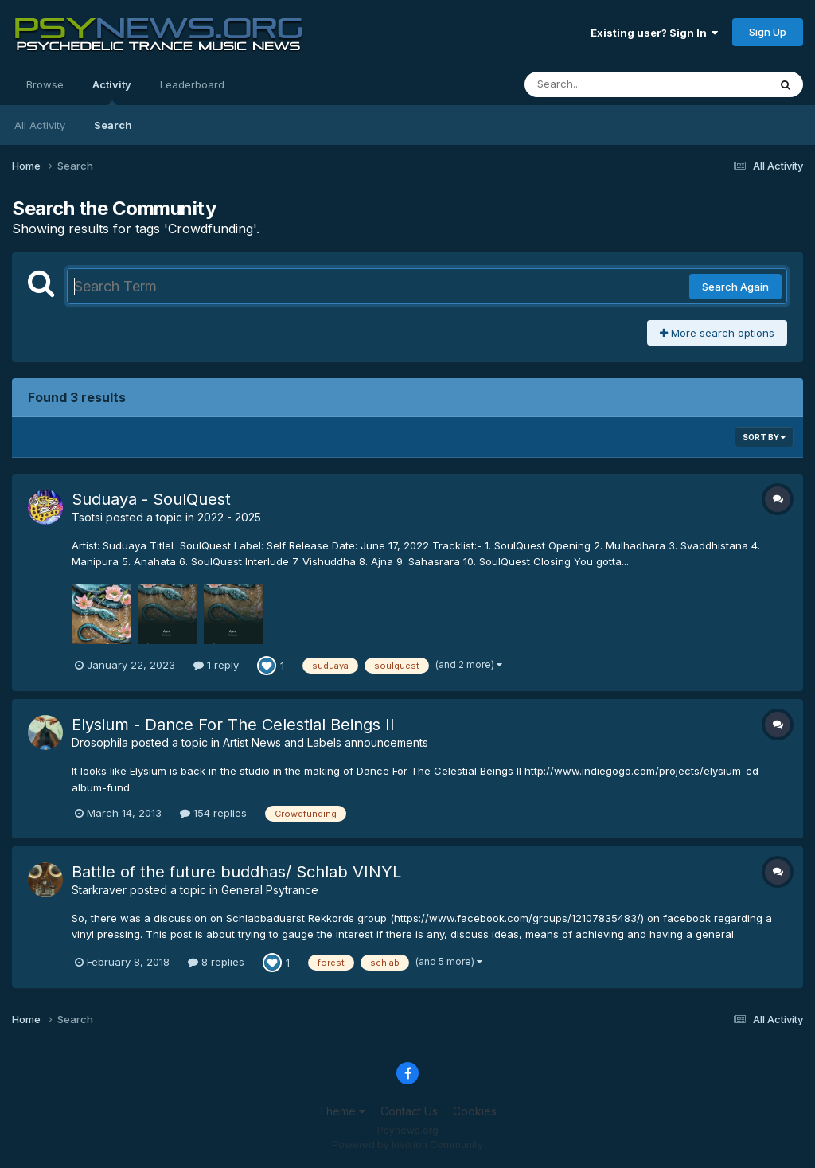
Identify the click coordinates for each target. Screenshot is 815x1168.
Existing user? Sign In (654, 32)
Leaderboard (192, 84)
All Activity (39, 125)
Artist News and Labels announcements (325, 742)
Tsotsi (87, 517)
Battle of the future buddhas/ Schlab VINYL (236, 871)
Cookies (475, 1111)
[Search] (602, 84)
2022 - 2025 (229, 517)
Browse (45, 84)
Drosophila (100, 742)
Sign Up (767, 31)
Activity (111, 91)
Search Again (735, 286)
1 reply (216, 664)
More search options (717, 332)
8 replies (216, 961)
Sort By (764, 437)
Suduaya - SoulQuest (151, 499)
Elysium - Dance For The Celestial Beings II (233, 724)
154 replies (213, 813)
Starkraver (99, 890)
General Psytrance (269, 890)
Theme (341, 1111)
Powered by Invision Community (407, 1144)
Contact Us (409, 1111)
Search (113, 125)
